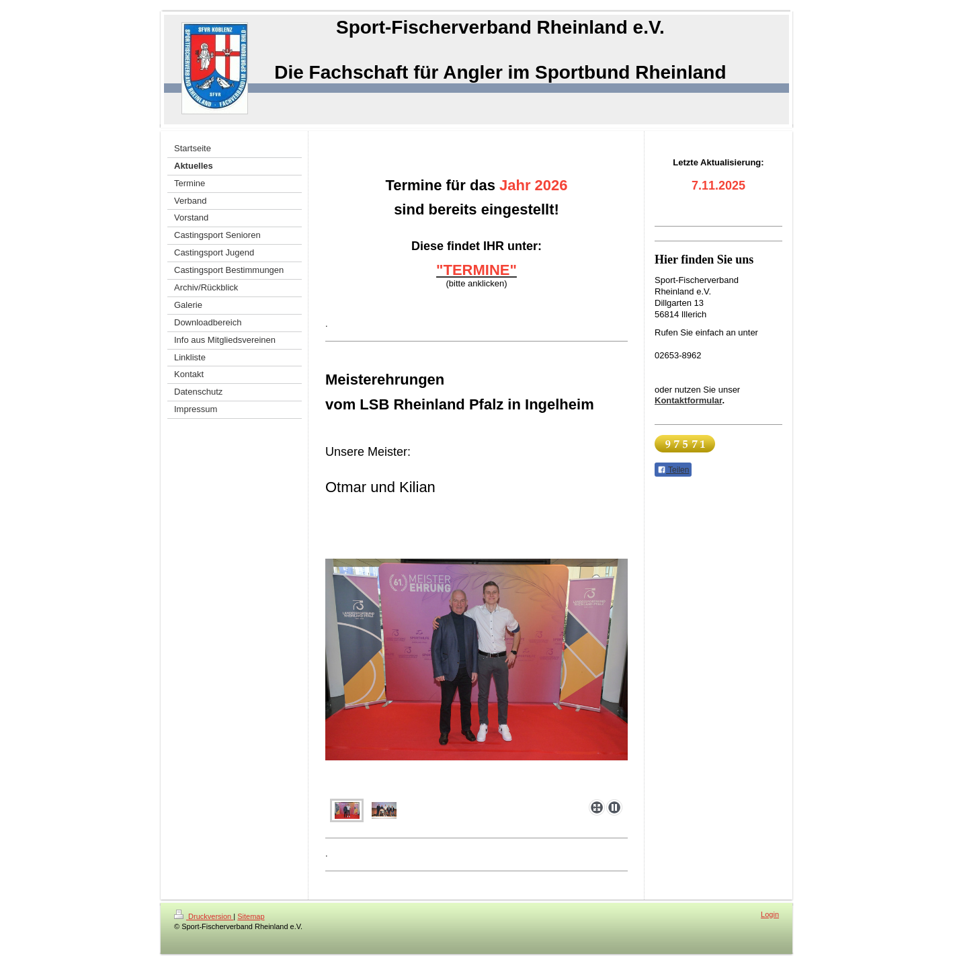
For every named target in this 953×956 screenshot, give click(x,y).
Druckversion (203, 916)
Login (770, 914)
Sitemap (250, 916)
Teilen (673, 470)
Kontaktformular (688, 400)
